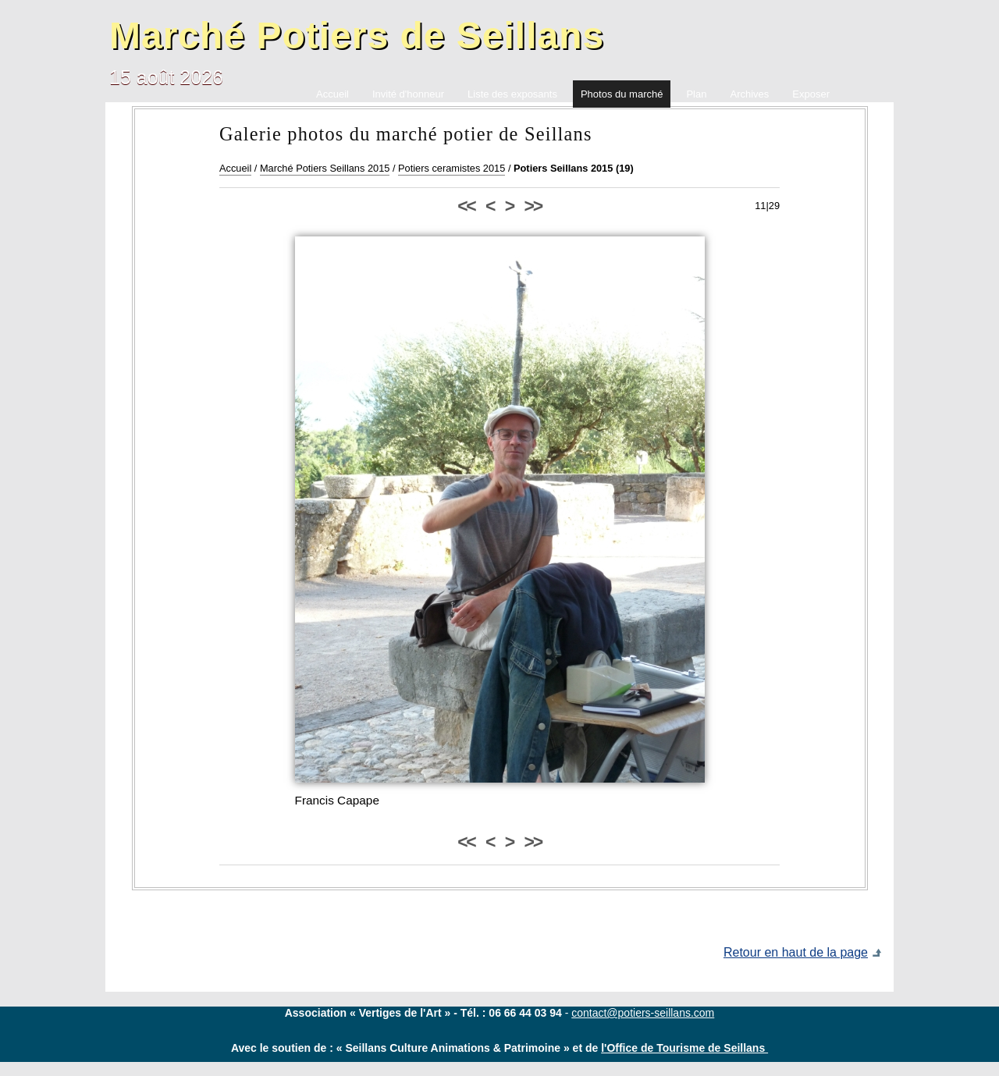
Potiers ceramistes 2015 (451, 168)
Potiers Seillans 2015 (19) (574, 168)
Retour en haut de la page (795, 952)
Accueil (235, 168)
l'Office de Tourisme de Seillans (684, 1048)
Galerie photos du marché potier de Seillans (405, 133)
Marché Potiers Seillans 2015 (324, 168)
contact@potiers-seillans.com (642, 1013)
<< (466, 206)
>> (533, 206)
